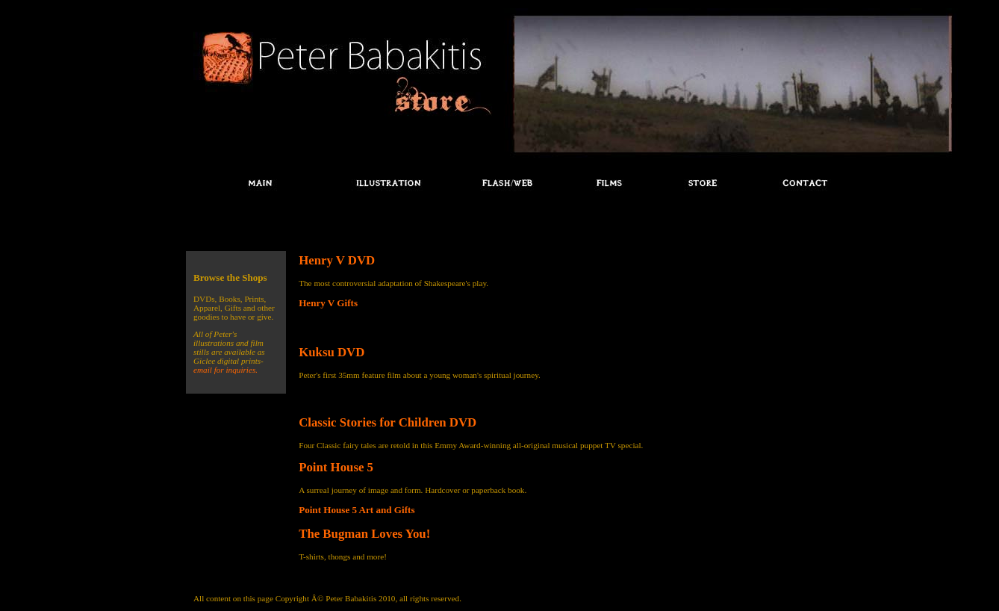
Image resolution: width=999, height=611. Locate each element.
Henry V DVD (337, 260)
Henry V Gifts (328, 302)
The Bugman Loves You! (364, 534)
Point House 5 (336, 467)
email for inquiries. (225, 369)
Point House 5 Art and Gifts (356, 509)
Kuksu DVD (331, 352)
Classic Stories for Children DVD (387, 422)
